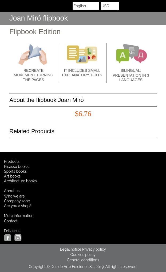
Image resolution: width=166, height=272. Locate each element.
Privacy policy (94, 249)
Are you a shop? (17, 206)
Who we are (14, 196)
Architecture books (20, 181)
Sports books (15, 171)
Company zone (17, 201)
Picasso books (16, 166)
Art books (12, 176)
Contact (11, 221)
